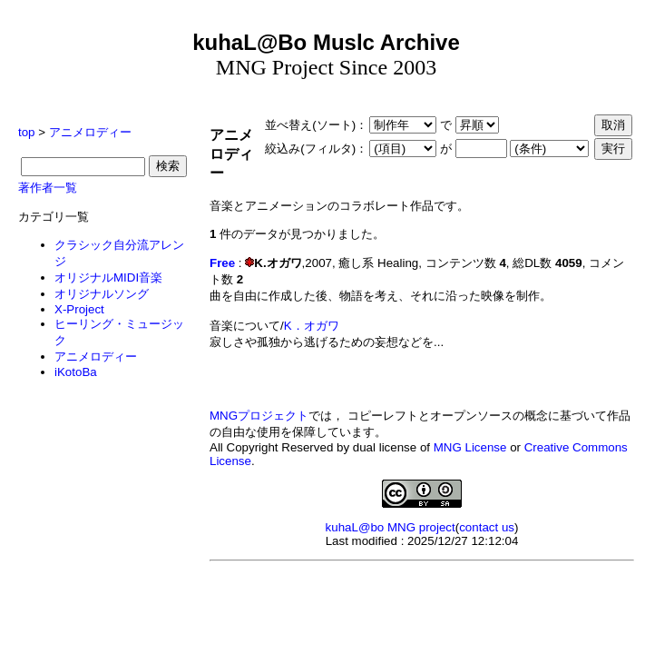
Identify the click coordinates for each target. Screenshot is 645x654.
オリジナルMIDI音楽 (108, 277)
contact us (486, 527)
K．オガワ (311, 325)
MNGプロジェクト (259, 415)
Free (222, 263)
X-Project (79, 309)
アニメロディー (90, 132)
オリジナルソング (101, 294)
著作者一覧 (47, 187)
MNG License (470, 447)
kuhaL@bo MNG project (390, 527)
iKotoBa (75, 372)
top (26, 132)
